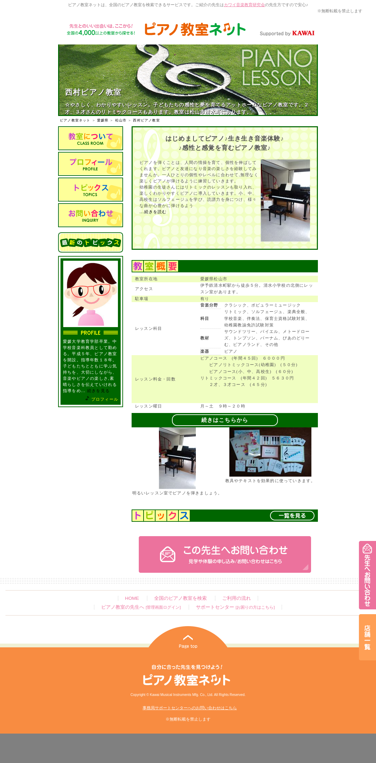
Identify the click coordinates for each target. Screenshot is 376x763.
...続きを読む (153, 211)
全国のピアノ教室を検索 (180, 598)
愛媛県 (103, 120)
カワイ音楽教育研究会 (244, 4)
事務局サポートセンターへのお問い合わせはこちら (190, 708)
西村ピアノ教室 (146, 120)
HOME (132, 598)
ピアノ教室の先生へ (140, 607)
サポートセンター (235, 607)
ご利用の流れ (236, 598)
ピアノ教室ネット (75, 120)
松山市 (121, 120)
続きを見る (98, 390)
